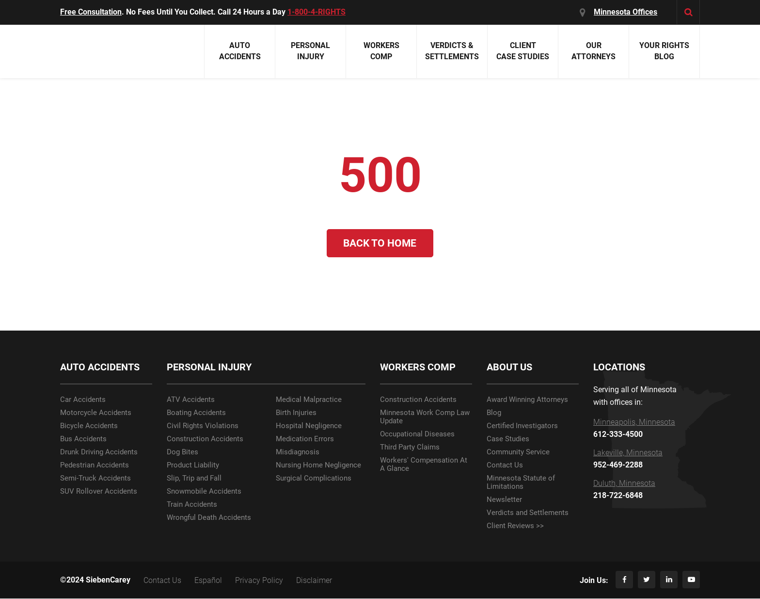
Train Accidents (192, 505)
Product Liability (193, 466)
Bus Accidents (83, 439)
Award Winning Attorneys (527, 400)
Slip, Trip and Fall (194, 479)
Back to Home (380, 243)
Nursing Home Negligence (318, 466)
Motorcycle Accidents (95, 413)
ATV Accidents (191, 400)
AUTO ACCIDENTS (100, 368)
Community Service (518, 453)
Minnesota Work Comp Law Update (425, 417)
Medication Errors (305, 439)
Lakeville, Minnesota (628, 453)
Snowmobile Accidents (204, 492)
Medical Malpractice (309, 400)
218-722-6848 (618, 496)
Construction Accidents (205, 439)
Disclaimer (314, 580)
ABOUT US (509, 368)
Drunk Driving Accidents (99, 453)
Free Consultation (91, 12)
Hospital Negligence (309, 426)
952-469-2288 (618, 465)
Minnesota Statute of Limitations (521, 483)
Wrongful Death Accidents (209, 518)
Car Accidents (83, 400)
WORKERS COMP (418, 368)
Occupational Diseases (417, 435)
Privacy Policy (259, 580)
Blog (494, 413)
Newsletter (504, 500)
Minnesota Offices (626, 12)
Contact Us (505, 466)
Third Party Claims (410, 448)
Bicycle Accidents (89, 426)
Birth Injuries (296, 413)
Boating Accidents (196, 413)
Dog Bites (182, 453)
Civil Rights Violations (202, 426)
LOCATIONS (619, 368)
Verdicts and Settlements (528, 513)
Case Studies (508, 439)
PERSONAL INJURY (209, 368)
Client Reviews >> (515, 526)
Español (208, 580)
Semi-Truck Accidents (95, 479)
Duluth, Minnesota (624, 484)
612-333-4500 (618, 435)
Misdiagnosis (297, 453)
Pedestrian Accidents (94, 466)
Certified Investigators (522, 426)
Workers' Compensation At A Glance (423, 465)
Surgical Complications (313, 479)
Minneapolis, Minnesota (634, 423)
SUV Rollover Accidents (98, 492)
